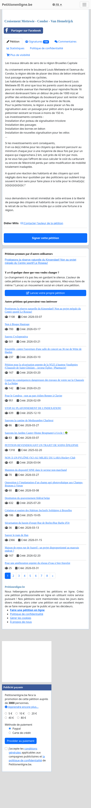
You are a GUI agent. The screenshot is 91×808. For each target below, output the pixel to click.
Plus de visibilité (18, 101)
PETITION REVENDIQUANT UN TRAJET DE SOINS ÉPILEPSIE (41, 491)
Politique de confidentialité (46, 94)
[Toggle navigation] (84, 4)
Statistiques (15, 94)
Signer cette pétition (45, 284)
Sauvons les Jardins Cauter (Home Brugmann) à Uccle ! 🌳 (36, 478)
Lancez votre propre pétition (45, 339)
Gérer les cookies (20, 664)
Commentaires (65, 87)
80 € (23, 763)
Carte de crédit (22, 779)
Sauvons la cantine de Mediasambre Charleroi (29, 466)
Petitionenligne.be (17, 4)
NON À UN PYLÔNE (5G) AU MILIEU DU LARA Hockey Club (40, 503)
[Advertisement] (45, 38)
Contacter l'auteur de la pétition (42, 269)
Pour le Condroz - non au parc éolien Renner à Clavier (33, 441)
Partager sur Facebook (22, 76)
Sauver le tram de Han (16, 581)
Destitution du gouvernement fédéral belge (27, 544)
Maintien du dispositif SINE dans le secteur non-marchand (36, 516)
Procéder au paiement (20, 787)
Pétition (13, 87)
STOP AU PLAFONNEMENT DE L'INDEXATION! (33, 454)
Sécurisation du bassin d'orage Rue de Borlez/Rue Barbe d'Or (37, 568)
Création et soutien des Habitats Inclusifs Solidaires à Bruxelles (38, 556)
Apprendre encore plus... (22, 753)
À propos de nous (21, 668)
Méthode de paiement (18, 770)
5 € (10, 759)
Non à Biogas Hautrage (17, 370)
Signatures (37, 87)
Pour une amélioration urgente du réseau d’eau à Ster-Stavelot (37, 609)
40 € (11, 763)
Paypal (17, 774)
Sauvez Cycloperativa (16, 382)
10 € (22, 759)
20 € (34, 759)
